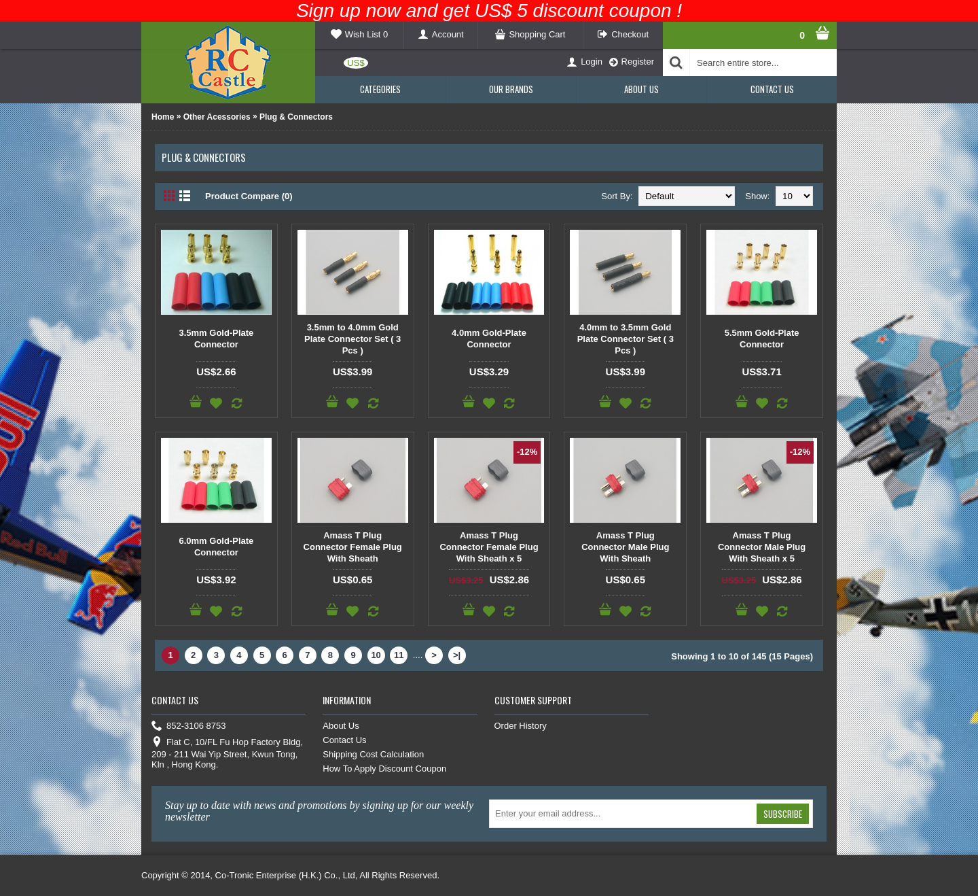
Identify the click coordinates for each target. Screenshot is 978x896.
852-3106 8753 (188, 726)
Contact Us (344, 740)
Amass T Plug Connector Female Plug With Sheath (353, 547)
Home (162, 117)
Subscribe (782, 814)
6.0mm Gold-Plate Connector (216, 546)
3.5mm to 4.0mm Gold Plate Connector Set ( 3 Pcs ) (352, 339)
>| (456, 655)
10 (375, 655)
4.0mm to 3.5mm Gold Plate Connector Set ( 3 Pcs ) (625, 339)
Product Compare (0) (249, 196)
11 (398, 655)
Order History (520, 726)
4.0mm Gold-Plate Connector (489, 338)
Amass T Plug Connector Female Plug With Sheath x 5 (488, 547)
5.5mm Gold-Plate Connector (762, 338)
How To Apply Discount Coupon (384, 768)
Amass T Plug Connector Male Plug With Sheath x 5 (761, 547)
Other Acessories (217, 117)
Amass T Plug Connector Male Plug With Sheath (625, 547)
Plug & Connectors (296, 117)
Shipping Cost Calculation (373, 754)
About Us (341, 726)
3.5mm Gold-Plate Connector (216, 338)
